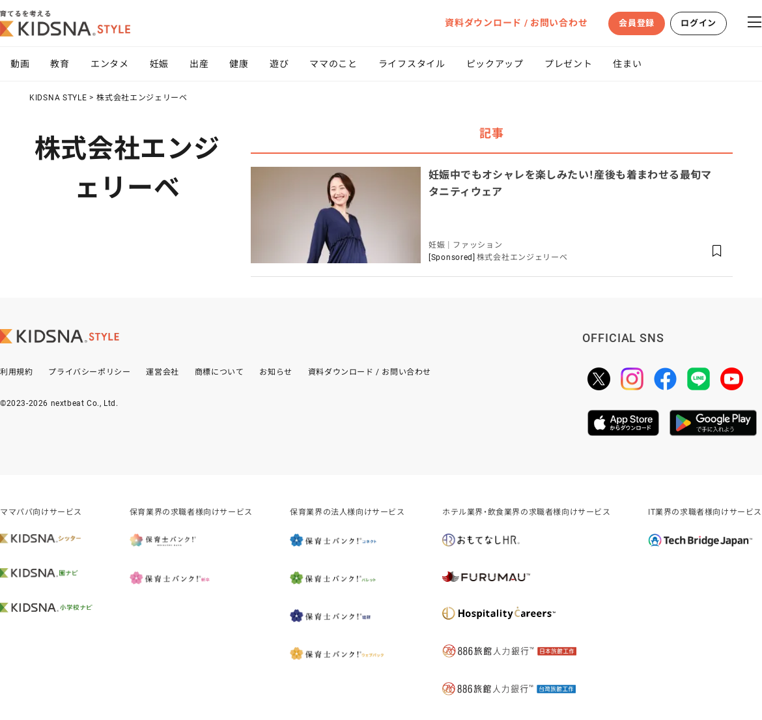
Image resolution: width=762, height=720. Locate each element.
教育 (59, 64)
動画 (19, 64)
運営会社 (162, 372)
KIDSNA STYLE (58, 97)
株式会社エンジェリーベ (142, 97)
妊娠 (159, 64)
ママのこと (333, 64)
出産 (199, 64)
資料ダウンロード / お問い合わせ (516, 23)
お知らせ (275, 372)
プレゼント (568, 64)
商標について (219, 372)
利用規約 (16, 372)
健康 (238, 64)
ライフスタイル (411, 64)
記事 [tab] (491, 133)
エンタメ (110, 64)
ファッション (477, 245)
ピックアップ (495, 64)
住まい (627, 64)
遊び (279, 64)
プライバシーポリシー (89, 372)
